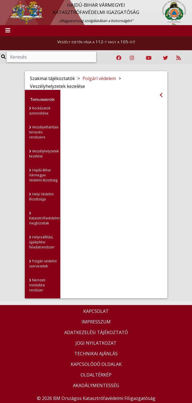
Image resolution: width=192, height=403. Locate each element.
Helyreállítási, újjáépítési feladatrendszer (41, 242)
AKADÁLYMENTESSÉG (96, 385)
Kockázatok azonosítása (39, 111)
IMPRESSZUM (96, 322)
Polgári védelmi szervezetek (43, 263)
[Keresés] (51, 57)
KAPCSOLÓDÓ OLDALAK (96, 364)
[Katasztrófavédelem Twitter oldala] (165, 58)
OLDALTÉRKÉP (96, 375)
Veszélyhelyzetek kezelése (44, 154)
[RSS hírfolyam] (178, 58)
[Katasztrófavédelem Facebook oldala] (119, 58)
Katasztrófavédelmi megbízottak (44, 219)
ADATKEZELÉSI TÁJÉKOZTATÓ (96, 332)
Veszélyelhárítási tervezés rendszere (43, 132)
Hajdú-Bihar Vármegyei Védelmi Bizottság (43, 175)
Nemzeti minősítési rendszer (37, 285)
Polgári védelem (99, 78)
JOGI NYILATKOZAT (96, 343)
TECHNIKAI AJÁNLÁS (96, 354)
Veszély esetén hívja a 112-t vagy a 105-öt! (96, 41)
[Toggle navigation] (8, 30)
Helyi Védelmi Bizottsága (41, 197)
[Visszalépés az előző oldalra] (161, 95)
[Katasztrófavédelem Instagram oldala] (132, 58)
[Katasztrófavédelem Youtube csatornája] (148, 58)
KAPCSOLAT (96, 311)
